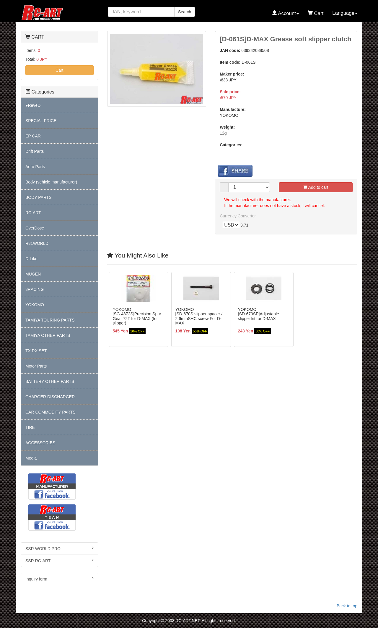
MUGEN (33, 274)
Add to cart (315, 187)
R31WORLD (36, 243)
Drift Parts (34, 151)
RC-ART (33, 212)
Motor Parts (36, 366)
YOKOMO (34, 304)
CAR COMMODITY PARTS (50, 412)
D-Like (31, 258)
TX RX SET (36, 350)
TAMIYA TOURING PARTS (49, 320)
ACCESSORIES (40, 442)
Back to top (347, 606)
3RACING (34, 289)
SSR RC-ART (59, 560)
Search (184, 11)
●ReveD (32, 105)
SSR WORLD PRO (59, 548)
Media (31, 458)
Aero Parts (35, 166)
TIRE (30, 427)
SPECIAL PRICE (40, 120)
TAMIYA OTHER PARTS (47, 335)
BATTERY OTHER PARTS (49, 381)
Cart (59, 70)
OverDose (34, 228)
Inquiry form (59, 578)
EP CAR (33, 136)
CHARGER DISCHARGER (50, 396)
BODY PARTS (38, 197)
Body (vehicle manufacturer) (51, 182)
